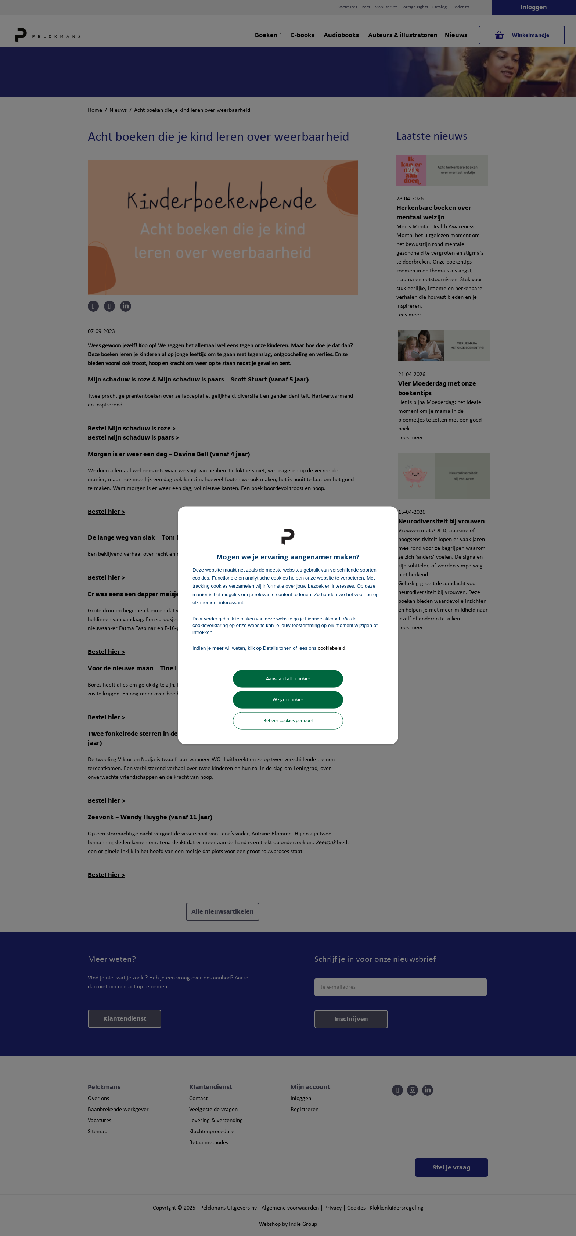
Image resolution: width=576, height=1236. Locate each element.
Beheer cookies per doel (288, 721)
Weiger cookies (288, 700)
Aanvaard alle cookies (288, 679)
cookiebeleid (331, 648)
